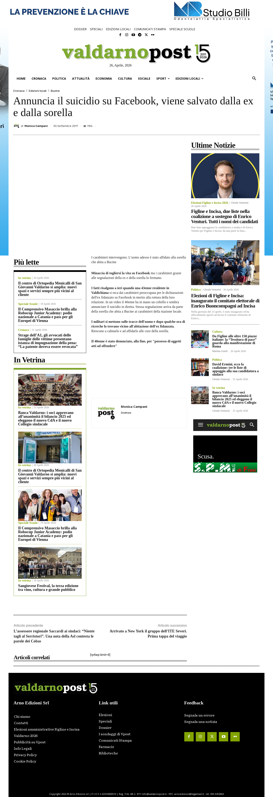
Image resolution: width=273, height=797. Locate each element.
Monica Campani (36, 126)
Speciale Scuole (28, 304)
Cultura (217, 331)
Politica (196, 289)
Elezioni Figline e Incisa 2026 (209, 202)
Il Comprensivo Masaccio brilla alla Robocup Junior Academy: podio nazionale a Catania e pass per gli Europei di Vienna (47, 315)
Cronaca (19, 90)
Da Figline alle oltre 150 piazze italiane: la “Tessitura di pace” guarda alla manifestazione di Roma (234, 341)
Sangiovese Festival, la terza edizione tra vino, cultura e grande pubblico (48, 588)
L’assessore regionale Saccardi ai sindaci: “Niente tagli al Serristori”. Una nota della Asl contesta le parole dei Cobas (54, 636)
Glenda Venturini (239, 202)
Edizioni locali (37, 90)
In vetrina (24, 278)
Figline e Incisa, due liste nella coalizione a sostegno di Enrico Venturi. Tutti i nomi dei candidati (224, 216)
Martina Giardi (220, 351)
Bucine (55, 90)
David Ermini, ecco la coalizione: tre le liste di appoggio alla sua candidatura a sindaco (235, 369)
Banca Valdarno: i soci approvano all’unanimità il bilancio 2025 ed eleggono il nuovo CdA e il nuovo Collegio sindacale (46, 418)
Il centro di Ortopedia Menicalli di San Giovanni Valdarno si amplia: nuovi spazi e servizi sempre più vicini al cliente (50, 289)
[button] (254, 78)
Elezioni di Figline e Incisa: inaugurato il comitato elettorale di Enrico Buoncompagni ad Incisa (225, 301)
